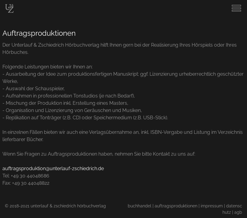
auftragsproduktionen (176, 205)
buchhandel (139, 205)
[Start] (9, 11)
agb (238, 212)
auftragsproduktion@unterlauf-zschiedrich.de (53, 168)
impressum (212, 205)
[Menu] (236, 12)
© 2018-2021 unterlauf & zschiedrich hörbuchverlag (55, 205)
